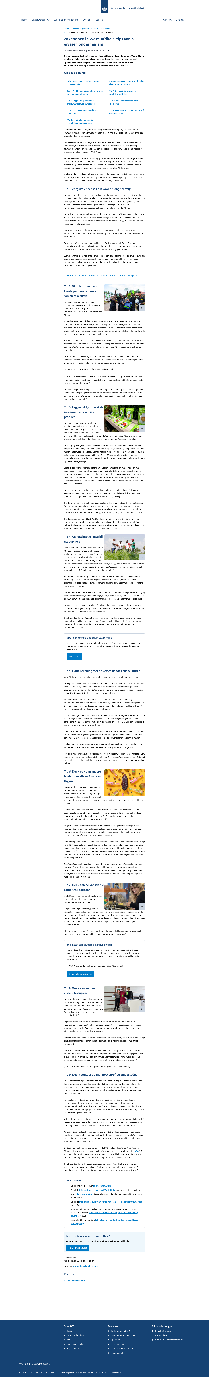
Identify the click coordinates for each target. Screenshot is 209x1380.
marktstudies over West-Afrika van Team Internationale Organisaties (110, 1205)
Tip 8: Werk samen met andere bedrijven (124, 102)
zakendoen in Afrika (102, 1189)
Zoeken (182, 19)
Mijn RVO (167, 19)
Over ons (87, 19)
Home (24, 19)
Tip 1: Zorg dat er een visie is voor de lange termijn (84, 83)
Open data (114, 1343)
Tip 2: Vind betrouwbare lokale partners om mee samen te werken (85, 92)
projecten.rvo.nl (116, 1347)
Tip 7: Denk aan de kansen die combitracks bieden (122, 92)
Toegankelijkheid (66, 1376)
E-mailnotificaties (161, 1334)
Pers (66, 1343)
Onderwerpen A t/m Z (119, 1334)
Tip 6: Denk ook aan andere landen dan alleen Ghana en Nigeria (126, 83)
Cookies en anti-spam (37, 1376)
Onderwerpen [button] (41, 19)
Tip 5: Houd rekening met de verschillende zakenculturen (80, 121)
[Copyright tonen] (142, 308)
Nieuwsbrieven (160, 1338)
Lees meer (74, 659)
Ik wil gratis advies (78, 1251)
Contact (99, 19)
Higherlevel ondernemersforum (167, 1343)
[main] (104, 673)
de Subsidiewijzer (85, 1197)
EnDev (136, 1154)
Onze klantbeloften (73, 1338)
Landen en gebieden (81, 29)
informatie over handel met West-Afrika (97, 1193)
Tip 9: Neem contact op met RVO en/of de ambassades (126, 112)
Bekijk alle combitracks (80, 977)
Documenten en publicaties (121, 1338)
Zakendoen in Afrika (102, 29)
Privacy (53, 1376)
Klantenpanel (115, 1356)
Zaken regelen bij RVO (74, 1347)
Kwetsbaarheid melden (98, 1376)
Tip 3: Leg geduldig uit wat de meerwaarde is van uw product (81, 102)
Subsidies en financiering (66, 19)
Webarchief (116, 1376)
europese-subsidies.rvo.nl (120, 1351)
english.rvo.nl (71, 1351)
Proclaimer (81, 1376)
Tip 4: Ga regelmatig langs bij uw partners (83, 112)
